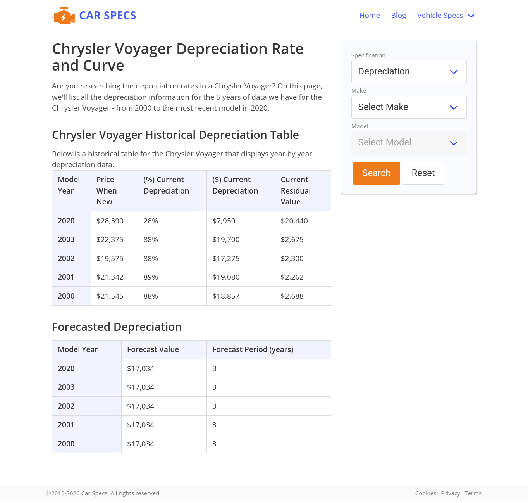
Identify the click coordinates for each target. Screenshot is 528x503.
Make (358, 90)
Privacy (450, 493)
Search (376, 173)
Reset (423, 173)
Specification (368, 55)
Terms (473, 493)
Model (359, 126)
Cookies (426, 493)
